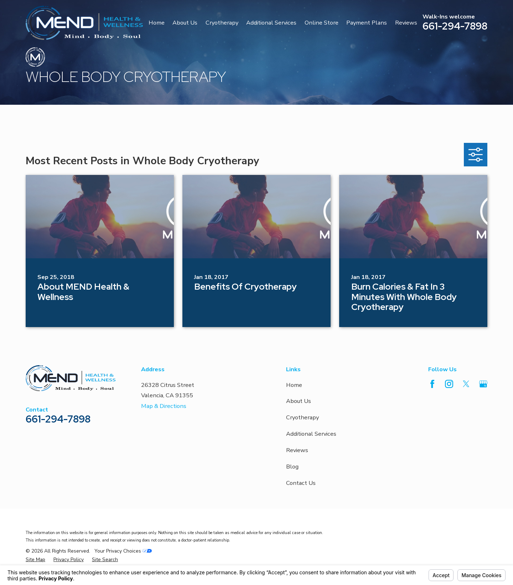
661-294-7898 (455, 26)
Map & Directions (163, 406)
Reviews (297, 450)
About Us (298, 401)
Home (294, 385)
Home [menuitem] (157, 23)
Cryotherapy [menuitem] (222, 23)
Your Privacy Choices (123, 551)
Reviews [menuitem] (406, 23)
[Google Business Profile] (483, 384)
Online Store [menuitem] (321, 23)
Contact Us (301, 483)
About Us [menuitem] (184, 23)
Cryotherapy (302, 417)
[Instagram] (449, 384)
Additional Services (311, 434)
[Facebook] (432, 384)
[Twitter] (466, 384)
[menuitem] (35, 559)
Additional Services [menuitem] (271, 23)
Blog (292, 466)
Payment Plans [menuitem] (366, 23)
